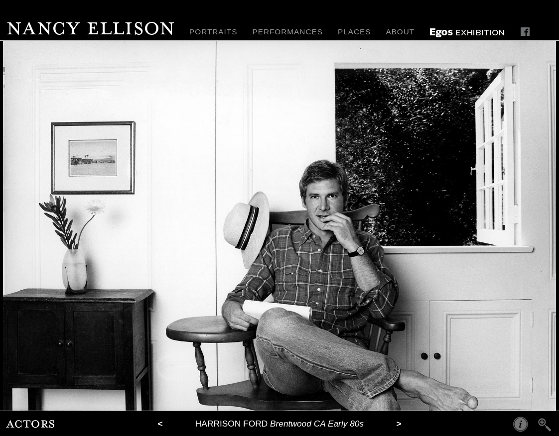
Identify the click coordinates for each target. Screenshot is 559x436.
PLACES (354, 31)
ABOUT (400, 31)
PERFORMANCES (287, 31)
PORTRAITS (213, 31)
